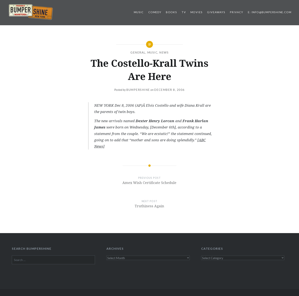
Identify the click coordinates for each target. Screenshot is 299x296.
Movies (196, 12)
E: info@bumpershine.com (269, 12)
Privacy (236, 12)
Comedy (154, 12)
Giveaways (216, 12)
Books (171, 12)
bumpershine (138, 89)
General (137, 52)
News (164, 52)
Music (139, 12)
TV (184, 12)
